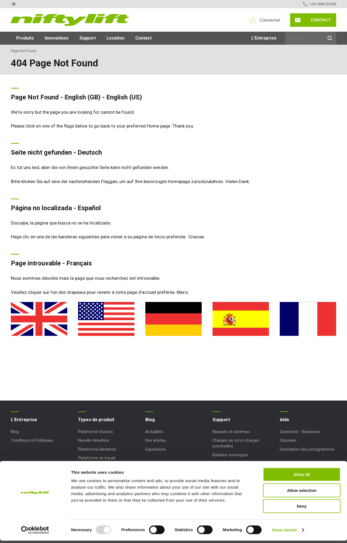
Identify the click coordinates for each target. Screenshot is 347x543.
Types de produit (96, 419)
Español (89, 208)
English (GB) (83, 97)
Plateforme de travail (96, 458)
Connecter (270, 20)
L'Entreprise (264, 38)
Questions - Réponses (300, 431)
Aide (284, 419)
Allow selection (301, 492)
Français (79, 263)
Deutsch (90, 152)
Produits (25, 38)
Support (87, 38)
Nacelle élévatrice (93, 440)
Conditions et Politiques (32, 440)
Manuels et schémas (231, 431)
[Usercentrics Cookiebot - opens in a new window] (35, 532)
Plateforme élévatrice (97, 449)
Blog (15, 431)
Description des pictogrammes (307, 449)
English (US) (124, 97)
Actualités (154, 431)
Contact (321, 20)
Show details (284, 532)
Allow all (302, 476)
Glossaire (288, 440)
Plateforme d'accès (95, 431)
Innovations (57, 38)
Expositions (155, 449)
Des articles (155, 440)
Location (115, 38)
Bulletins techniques (230, 455)
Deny (302, 508)
